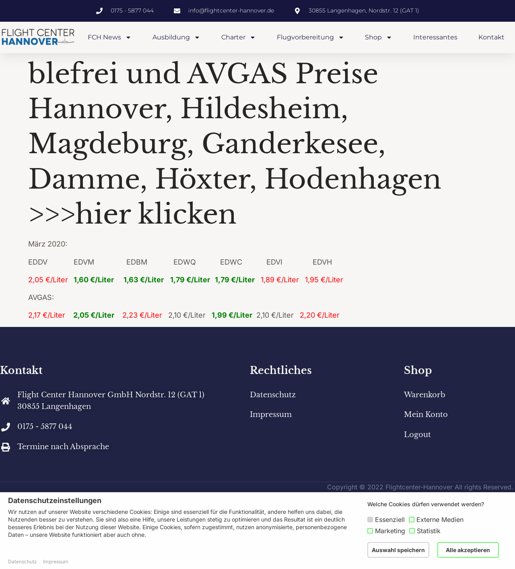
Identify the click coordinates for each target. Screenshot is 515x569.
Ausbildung (176, 37)
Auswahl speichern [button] (398, 549)
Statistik (429, 531)
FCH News (110, 37)
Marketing (390, 531)
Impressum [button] (55, 562)
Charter (238, 37)
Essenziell (390, 519)
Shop (378, 37)
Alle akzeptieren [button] (468, 549)
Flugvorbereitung (310, 37)
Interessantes (435, 37)
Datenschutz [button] (22, 562)
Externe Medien (440, 519)
